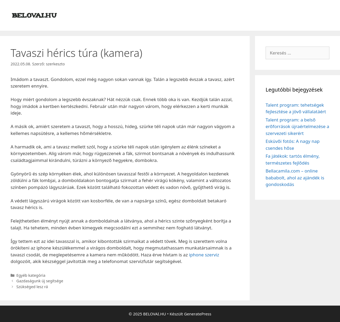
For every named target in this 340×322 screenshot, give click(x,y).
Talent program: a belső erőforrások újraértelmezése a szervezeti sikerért (297, 126)
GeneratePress (197, 313)
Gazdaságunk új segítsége (39, 280)
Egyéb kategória (31, 275)
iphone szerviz (204, 255)
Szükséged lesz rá (32, 286)
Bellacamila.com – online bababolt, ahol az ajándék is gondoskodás (295, 177)
